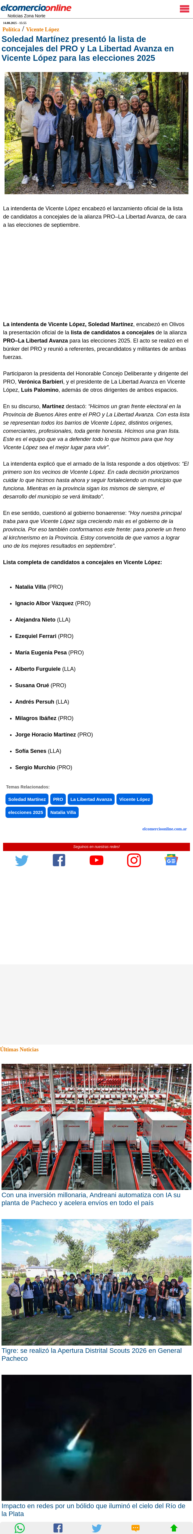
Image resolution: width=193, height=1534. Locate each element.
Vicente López (42, 29)
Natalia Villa (63, 812)
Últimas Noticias (19, 1049)
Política (11, 29)
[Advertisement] (93, 274)
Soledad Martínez (27, 799)
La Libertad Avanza (91, 799)
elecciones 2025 (25, 812)
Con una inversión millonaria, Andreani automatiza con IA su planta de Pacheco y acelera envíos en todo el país (91, 1199)
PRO (58, 799)
